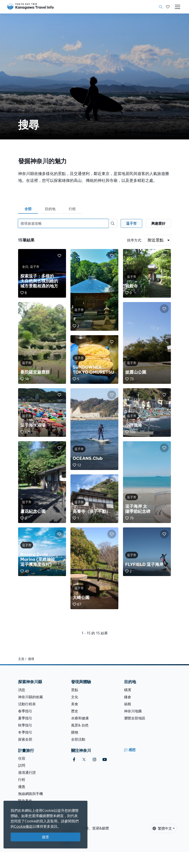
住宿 (21, 758)
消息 (21, 689)
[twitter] (84, 759)
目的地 (50, 208)
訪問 (21, 765)
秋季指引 (25, 725)
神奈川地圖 (133, 711)
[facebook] (74, 759)
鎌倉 (127, 696)
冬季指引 (25, 732)
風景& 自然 (80, 725)
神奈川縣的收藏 (30, 696)
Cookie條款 (23, 826)
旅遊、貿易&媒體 (95, 828)
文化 (74, 696)
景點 (74, 689)
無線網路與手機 (30, 793)
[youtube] (105, 759)
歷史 (74, 711)
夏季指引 (25, 718)
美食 (74, 704)
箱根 (127, 704)
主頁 (21, 659)
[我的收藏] (167, 6)
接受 (45, 837)
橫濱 (127, 689)
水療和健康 (80, 718)
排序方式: (134, 240)
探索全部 (25, 739)
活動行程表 (27, 704)
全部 (28, 208)
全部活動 (78, 739)
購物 (74, 732)
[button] (168, 7)
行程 (72, 208)
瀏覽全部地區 (134, 718)
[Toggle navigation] (177, 6)
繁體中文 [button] (162, 828)
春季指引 (25, 711)
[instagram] (94, 759)
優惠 (21, 786)
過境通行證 (27, 772)
